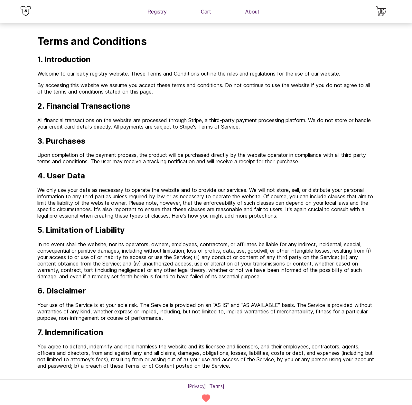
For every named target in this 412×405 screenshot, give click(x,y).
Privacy (196, 386)
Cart (206, 11)
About (252, 11)
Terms (216, 386)
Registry (157, 11)
